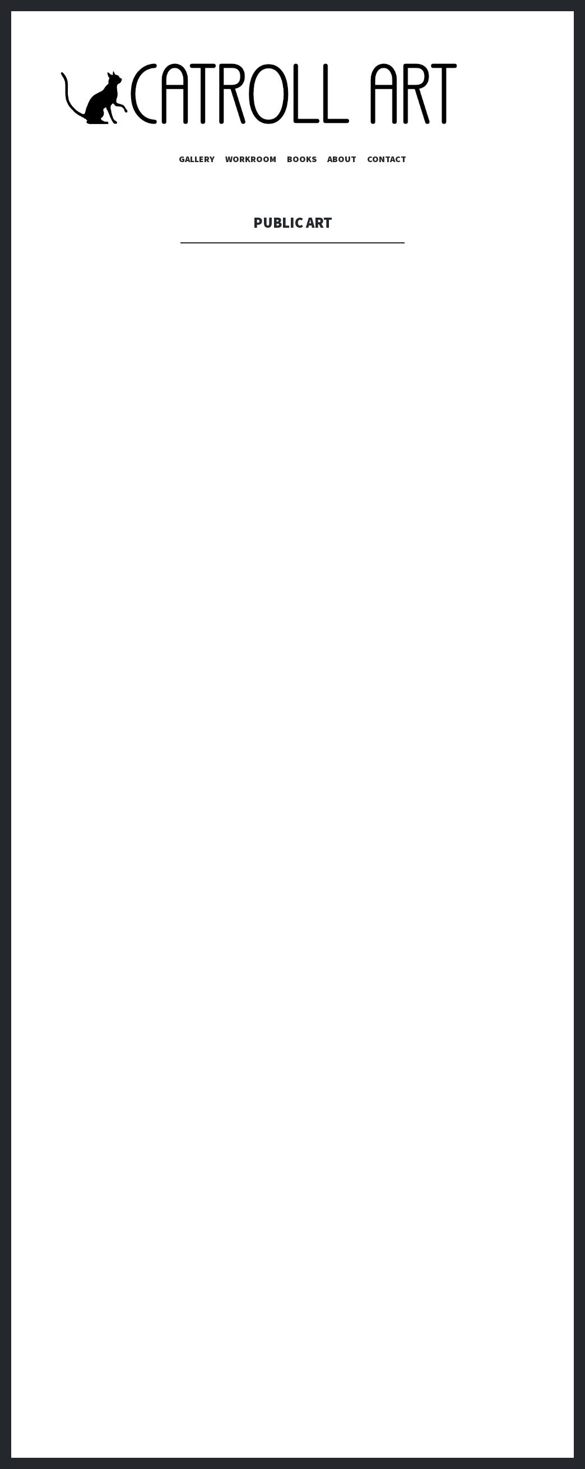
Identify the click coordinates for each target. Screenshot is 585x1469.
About (341, 158)
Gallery (197, 158)
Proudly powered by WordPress (118, 1413)
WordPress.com (87, 1435)
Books (302, 158)
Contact (386, 158)
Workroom (250, 158)
